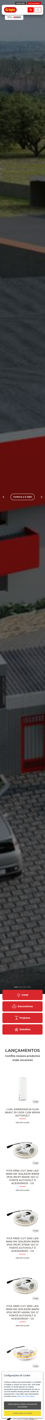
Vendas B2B (20, 3)
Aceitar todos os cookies (22, 1413)
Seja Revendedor (34, 3)
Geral (22, 995)
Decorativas (22, 1006)
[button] (3, 497)
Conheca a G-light (22, 497)
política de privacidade (25, 1396)
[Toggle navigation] (37, 9)
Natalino (22, 1029)
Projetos (22, 1018)
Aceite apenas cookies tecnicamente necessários (22, 1405)
